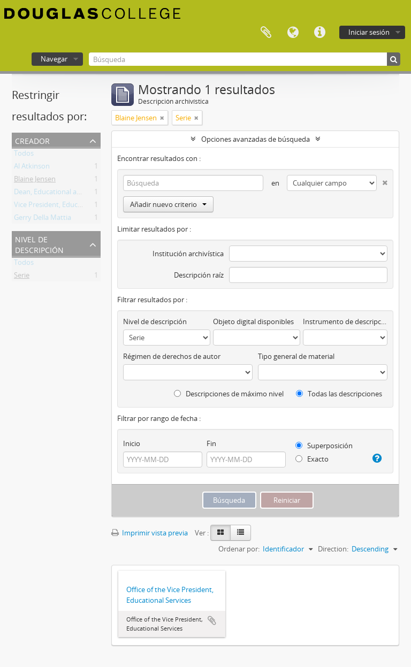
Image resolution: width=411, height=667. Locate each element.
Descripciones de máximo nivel (229, 393)
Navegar (54, 59)
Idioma (292, 32)
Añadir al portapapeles (212, 620)
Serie (21, 277)
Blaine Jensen (35, 181)
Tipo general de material (296, 356)
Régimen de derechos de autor (171, 356)
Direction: (333, 549)
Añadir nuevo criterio (168, 204)
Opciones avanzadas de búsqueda (255, 139)
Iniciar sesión (369, 32)
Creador (32, 140)
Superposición (324, 445)
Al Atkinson (32, 168)
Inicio (131, 443)
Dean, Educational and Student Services (77, 193)
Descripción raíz (199, 275)
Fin (211, 443)
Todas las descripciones (339, 393)
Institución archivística (188, 253)
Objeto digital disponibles (253, 321)
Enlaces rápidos (319, 32)
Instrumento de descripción (345, 321)
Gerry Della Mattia (42, 219)
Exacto (312, 459)
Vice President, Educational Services (70, 206)
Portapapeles (266, 32)
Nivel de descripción (39, 243)
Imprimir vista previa (149, 533)
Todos (24, 155)
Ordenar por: (239, 549)
